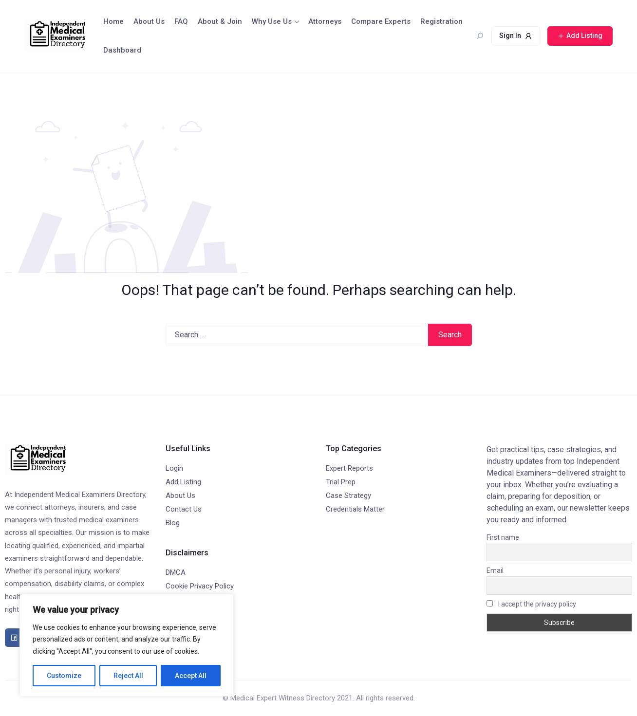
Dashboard (122, 50)
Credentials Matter (355, 509)
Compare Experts (381, 21)
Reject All (128, 675)
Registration (441, 21)
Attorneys (324, 21)
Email (495, 570)
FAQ (181, 21)
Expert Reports (349, 468)
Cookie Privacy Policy (200, 586)
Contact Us (184, 509)
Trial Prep (341, 481)
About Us (149, 21)
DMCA (176, 572)
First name (503, 537)
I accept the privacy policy (531, 604)
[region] (126, 645)
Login (174, 468)
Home (113, 21)
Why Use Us (272, 21)
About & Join (220, 21)
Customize (64, 675)
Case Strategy (348, 495)
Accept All (190, 675)
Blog (173, 522)
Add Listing (183, 481)
